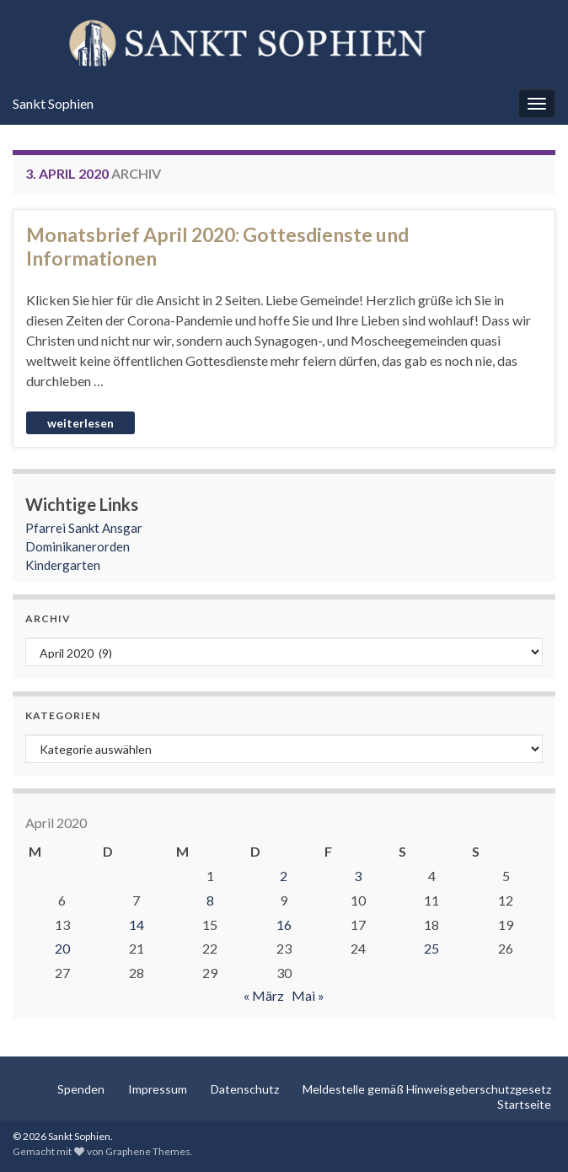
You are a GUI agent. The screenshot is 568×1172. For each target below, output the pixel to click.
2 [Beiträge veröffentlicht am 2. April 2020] (283, 876)
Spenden (80, 1089)
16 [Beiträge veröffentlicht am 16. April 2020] (284, 925)
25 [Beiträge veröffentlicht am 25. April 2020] (431, 948)
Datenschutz (245, 1089)
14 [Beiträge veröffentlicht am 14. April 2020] (136, 925)
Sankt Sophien (53, 103)
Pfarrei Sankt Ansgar (83, 527)
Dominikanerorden (77, 546)
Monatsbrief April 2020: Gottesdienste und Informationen (217, 246)
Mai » (308, 995)
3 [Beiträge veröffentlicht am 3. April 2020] (358, 876)
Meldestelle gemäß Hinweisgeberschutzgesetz (427, 1089)
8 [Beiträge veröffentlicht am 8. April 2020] (210, 900)
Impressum (157, 1089)
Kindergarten (62, 565)
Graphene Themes (147, 1151)
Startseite (524, 1104)
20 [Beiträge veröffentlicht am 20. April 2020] (62, 948)
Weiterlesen (80, 422)
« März (264, 995)
